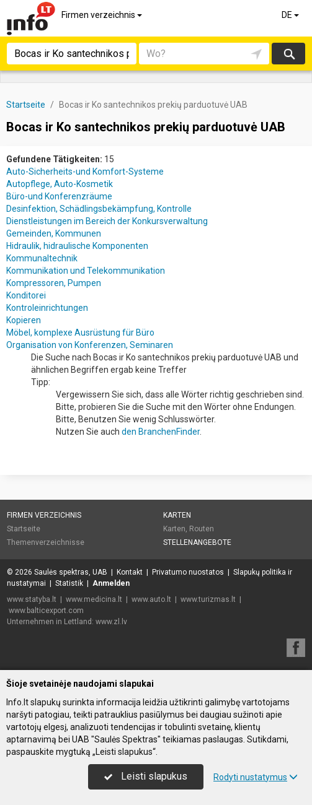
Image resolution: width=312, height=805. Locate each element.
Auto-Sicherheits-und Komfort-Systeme (85, 171)
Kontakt (130, 572)
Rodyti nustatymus (255, 777)
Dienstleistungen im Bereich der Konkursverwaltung (107, 221)
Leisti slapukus (145, 776)
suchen (288, 53)
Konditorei (26, 295)
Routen (201, 528)
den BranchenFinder (161, 432)
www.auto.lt (151, 599)
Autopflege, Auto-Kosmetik (59, 184)
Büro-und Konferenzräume (59, 196)
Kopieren (23, 320)
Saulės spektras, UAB (70, 572)
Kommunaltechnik (42, 258)
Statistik (69, 583)
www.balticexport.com (46, 610)
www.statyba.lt (31, 599)
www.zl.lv (111, 621)
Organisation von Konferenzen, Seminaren (89, 345)
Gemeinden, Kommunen (53, 233)
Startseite (23, 528)
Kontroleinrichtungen (47, 308)
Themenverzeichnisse (45, 542)
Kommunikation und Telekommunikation (85, 271)
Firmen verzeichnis (102, 15)
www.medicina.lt (94, 599)
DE (291, 15)
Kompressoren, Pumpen (53, 283)
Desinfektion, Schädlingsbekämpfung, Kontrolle (99, 209)
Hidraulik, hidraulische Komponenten (77, 246)
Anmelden (111, 583)
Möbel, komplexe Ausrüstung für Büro (80, 332)
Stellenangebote (197, 542)
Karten (177, 515)
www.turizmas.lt (208, 599)
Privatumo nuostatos (188, 572)
